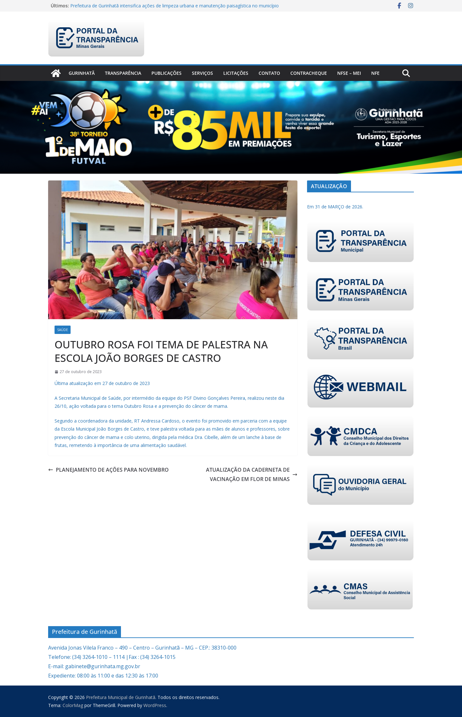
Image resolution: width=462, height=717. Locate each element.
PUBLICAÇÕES (166, 73)
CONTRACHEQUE (308, 73)
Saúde (62, 330)
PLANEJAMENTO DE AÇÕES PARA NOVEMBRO (108, 469)
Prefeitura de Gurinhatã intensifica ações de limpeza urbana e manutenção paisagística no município (174, 6)
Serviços (202, 73)
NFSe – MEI (349, 73)
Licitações (235, 73)
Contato (269, 73)
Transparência (123, 73)
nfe (375, 73)
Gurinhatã (82, 73)
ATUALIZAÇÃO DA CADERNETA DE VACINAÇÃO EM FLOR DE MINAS (251, 474)
